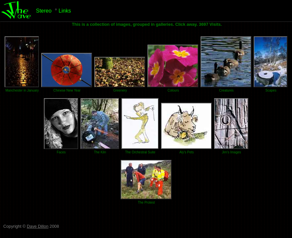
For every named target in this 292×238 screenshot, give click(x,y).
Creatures (226, 90)
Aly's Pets (186, 152)
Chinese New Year (67, 90)
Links (65, 11)
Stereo (43, 11)
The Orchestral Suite (140, 152)
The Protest (146, 202)
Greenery (120, 90)
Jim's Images (231, 152)
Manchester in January (22, 90)
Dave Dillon (37, 226)
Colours (173, 90)
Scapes (270, 90)
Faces (61, 152)
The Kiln (100, 152)
